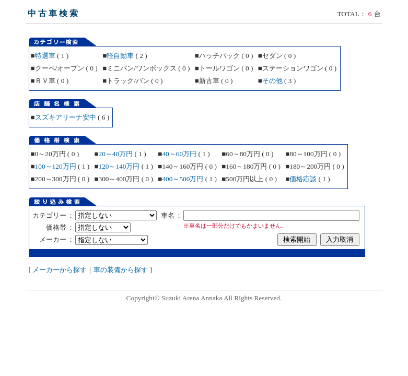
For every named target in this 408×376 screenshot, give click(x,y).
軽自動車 (120, 56)
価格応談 (303, 179)
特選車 (45, 56)
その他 (272, 81)
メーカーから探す (59, 270)
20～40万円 (115, 154)
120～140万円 (118, 166)
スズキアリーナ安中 (65, 117)
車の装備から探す (121, 270)
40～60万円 (179, 154)
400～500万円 (182, 179)
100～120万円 (55, 166)
